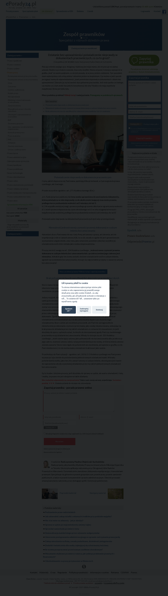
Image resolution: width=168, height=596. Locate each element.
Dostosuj (99, 310)
